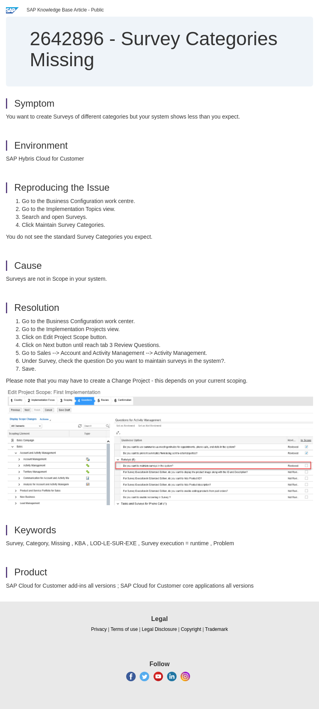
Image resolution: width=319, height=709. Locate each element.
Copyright (191, 629)
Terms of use (124, 629)
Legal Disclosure (159, 629)
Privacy (99, 629)
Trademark (216, 629)
